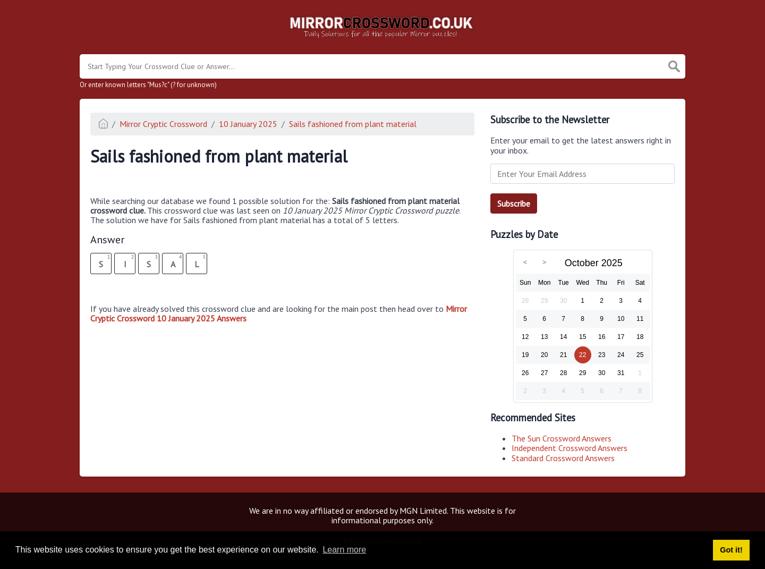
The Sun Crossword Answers (561, 438)
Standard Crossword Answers (563, 458)
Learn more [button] (344, 549)
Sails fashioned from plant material (352, 123)
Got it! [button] (731, 550)
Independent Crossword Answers (569, 448)
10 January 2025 (248, 123)
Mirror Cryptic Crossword (163, 123)
